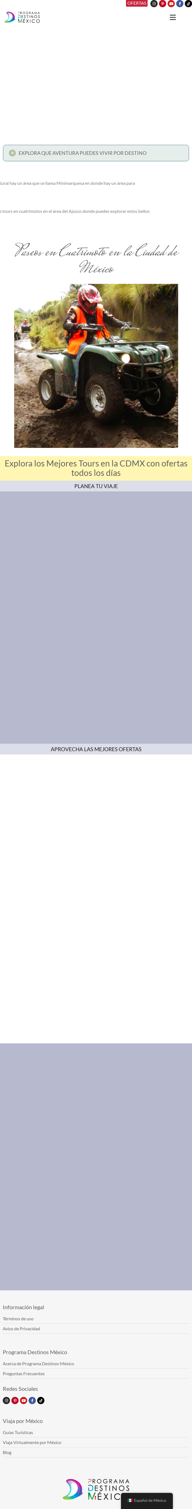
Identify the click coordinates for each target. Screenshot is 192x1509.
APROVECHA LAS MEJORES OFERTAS (96, 749)
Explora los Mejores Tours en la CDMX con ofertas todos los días (96, 468)
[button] (96, 154)
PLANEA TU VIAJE (96, 486)
